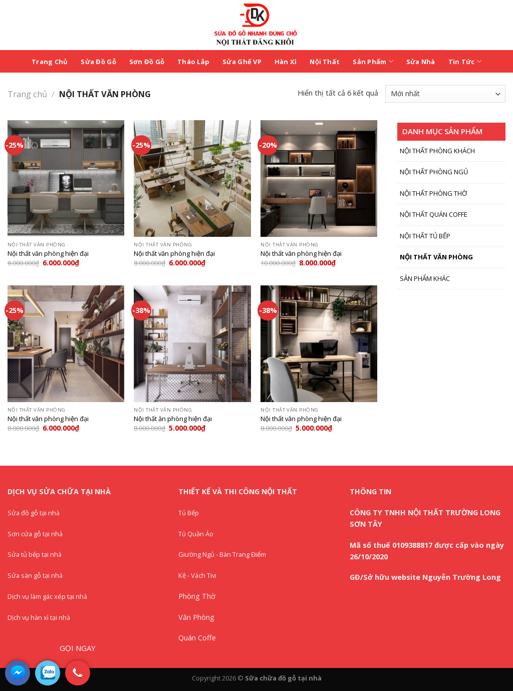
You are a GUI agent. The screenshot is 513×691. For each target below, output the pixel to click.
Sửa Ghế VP (242, 61)
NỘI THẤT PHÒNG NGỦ (434, 171)
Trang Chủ (50, 61)
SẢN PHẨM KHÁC (425, 278)
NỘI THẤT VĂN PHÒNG (436, 256)
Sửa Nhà (420, 61)
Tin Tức (464, 61)
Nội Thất (325, 61)
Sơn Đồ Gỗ (146, 61)
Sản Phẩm (373, 61)
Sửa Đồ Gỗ (98, 61)
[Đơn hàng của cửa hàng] (445, 94)
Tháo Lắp (193, 61)
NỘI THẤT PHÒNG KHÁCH (437, 150)
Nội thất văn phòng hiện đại (48, 253)
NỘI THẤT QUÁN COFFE (433, 214)
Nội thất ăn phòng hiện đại (173, 419)
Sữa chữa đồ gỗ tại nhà (283, 677)
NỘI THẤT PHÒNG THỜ (433, 193)
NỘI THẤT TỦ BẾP (425, 235)
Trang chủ (27, 94)
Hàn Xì (286, 61)
